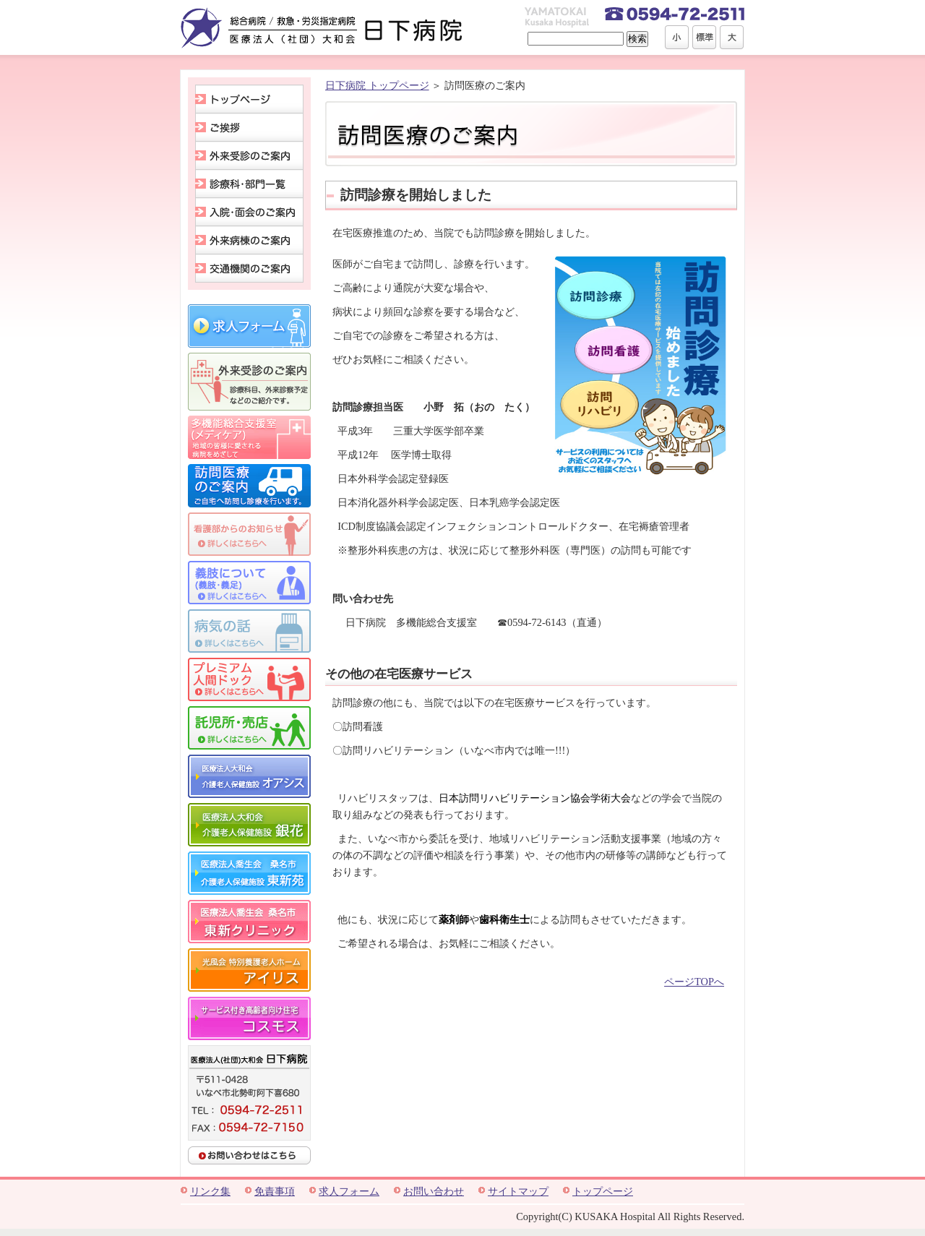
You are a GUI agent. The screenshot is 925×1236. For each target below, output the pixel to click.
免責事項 (274, 1191)
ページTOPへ (694, 981)
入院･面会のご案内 (249, 212)
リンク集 (210, 1191)
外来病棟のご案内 (249, 240)
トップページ (249, 99)
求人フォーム (349, 1191)
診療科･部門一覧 (249, 184)
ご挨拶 (249, 127)
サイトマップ (518, 1191)
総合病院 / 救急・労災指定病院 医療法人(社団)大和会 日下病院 (321, 27)
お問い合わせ (433, 1191)
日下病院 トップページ (377, 85)
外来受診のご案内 (249, 156)
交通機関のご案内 (249, 268)
